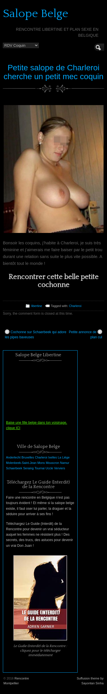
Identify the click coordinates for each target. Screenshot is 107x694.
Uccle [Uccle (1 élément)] (49, 468)
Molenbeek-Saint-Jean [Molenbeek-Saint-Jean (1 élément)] (21, 462)
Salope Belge (35, 13)
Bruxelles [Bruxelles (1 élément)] (27, 457)
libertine (36, 306)
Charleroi (75, 306)
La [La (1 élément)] (59, 457)
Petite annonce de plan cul (85, 334)
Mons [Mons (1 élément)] (41, 462)
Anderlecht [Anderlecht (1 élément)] (13, 457)
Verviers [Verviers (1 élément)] (59, 468)
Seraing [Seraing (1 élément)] (28, 468)
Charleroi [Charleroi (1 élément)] (41, 457)
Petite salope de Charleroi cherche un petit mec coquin (53, 72)
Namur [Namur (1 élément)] (64, 462)
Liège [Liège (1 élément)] (66, 457)
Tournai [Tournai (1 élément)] (40, 468)
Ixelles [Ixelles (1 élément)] (52, 457)
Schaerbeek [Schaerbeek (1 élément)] (14, 468)
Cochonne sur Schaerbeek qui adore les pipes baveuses (35, 334)
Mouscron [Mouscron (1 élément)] (52, 462)
